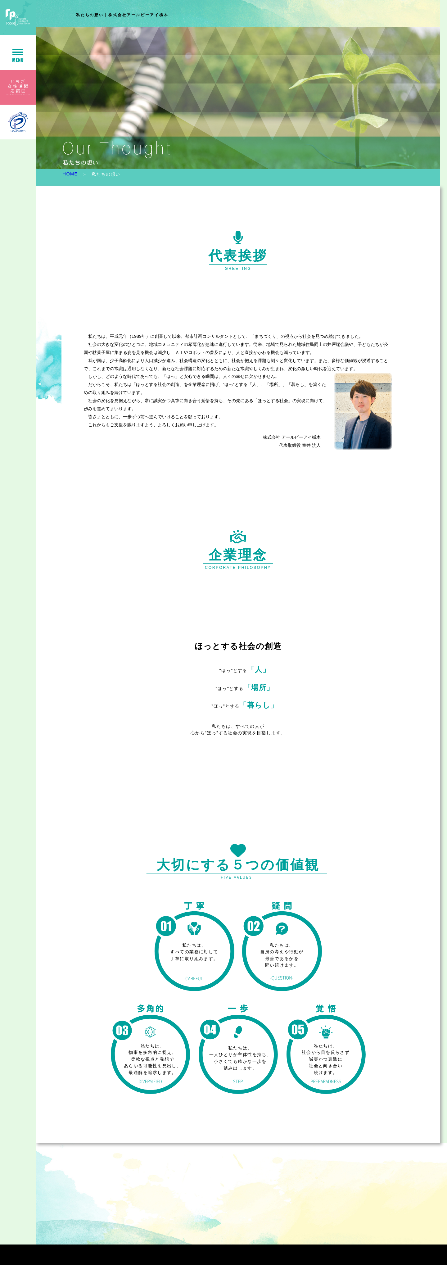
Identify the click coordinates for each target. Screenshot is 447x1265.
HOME (70, 173)
